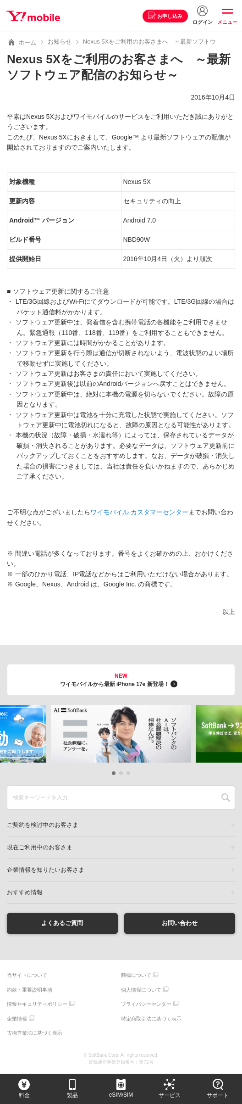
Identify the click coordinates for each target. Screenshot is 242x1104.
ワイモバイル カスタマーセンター (139, 512)
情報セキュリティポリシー (37, 1004)
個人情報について (141, 990)
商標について (136, 975)
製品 (72, 1095)
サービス (170, 1095)
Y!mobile (33, 16)
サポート (218, 1095)
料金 (24, 1095)
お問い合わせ (179, 923)
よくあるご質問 (62, 923)
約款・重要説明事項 (29, 990)
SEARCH (225, 797)
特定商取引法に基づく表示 (151, 1019)
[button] (114, 773)
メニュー (227, 22)
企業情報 (17, 1019)
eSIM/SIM (121, 1095)
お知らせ (60, 41)
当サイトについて (27, 975)
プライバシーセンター (146, 1004)
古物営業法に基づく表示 (34, 1033)
